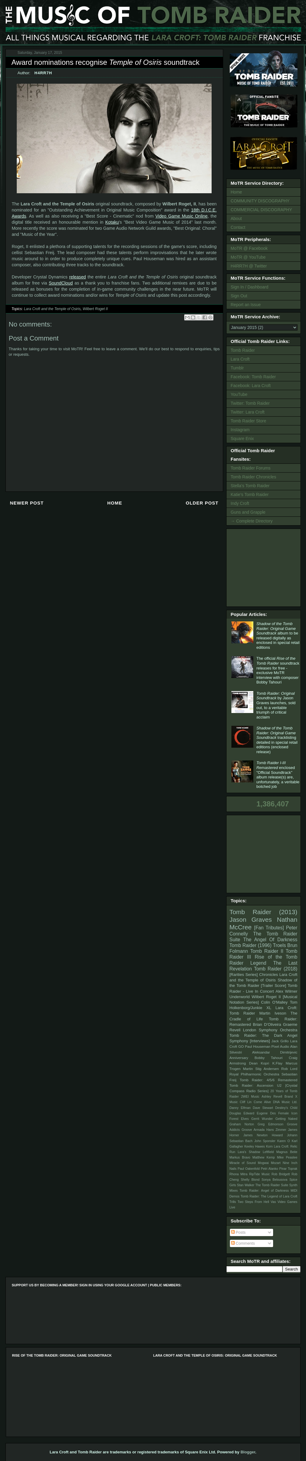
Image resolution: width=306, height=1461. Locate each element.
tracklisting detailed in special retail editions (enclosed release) (276, 740)
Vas (273, 1202)
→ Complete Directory (252, 521)
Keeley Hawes (254, 1146)
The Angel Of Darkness (270, 939)
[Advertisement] (265, 567)
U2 (279, 1085)
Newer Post (27, 502)
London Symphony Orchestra (270, 1030)
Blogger (248, 1452)
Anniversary (239, 1058)
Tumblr (237, 367)
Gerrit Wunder (262, 1118)
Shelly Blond (250, 1179)
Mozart (276, 1163)
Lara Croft (240, 359)
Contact (238, 227)
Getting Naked (286, 1118)
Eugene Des (266, 1113)
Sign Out (239, 295)
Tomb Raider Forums (251, 468)
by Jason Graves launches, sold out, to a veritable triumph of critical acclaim (276, 705)
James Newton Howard (263, 1135)
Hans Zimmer (276, 1129)
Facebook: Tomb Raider (253, 376)
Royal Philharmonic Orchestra (255, 1074)
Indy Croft (240, 503)
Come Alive (262, 1102)
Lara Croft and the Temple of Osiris (52, 309)
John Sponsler (264, 1141)
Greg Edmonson (270, 1124)
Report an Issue (246, 304)
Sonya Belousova (274, 1179)
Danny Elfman (240, 1108)
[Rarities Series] (244, 974)
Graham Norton (242, 1124)
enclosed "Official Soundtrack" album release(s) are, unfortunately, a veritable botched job (277, 774)
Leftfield (268, 1152)
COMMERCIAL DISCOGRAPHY (261, 209)
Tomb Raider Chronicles (253, 476)
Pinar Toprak (288, 1168)
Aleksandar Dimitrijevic (274, 1052)
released (77, 276)
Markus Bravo (240, 1157)
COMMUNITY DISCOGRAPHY (260, 200)
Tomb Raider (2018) (275, 968)
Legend (258, 963)
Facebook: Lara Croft (251, 385)
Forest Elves (239, 1118)
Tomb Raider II (266, 951)
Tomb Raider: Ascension (251, 1085)
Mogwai (263, 1163)
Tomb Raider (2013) (263, 911)
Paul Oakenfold (249, 1168)
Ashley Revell (272, 1096)
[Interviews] (260, 1041)
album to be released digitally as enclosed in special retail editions (278, 635)
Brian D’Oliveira (267, 1024)
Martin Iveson (272, 1013)
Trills (233, 1202)
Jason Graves (251, 919)
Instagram (240, 429)
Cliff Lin (246, 1102)
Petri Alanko (269, 1168)
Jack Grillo (280, 1041)
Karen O (283, 1141)
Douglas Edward (242, 1113)
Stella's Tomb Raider (250, 485)
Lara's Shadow (249, 1152)
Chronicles (268, 974)
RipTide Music (259, 1174)
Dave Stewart (263, 1108)
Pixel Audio (280, 1046)
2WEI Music (250, 1096)
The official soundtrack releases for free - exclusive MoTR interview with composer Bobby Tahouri (277, 670)
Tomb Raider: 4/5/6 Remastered (268, 1080)
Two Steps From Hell (253, 1202)
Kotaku (112, 222)
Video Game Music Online (181, 216)
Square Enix (242, 438)
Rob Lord (289, 1069)
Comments (243, 1243)
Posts (238, 1232)
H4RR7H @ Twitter (249, 266)
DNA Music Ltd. (285, 1102)
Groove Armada (253, 1129)
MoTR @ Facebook (249, 248)
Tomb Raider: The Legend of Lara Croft (269, 1196)
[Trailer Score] (273, 985)
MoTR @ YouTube (248, 257)
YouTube (239, 394)
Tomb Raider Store (248, 420)
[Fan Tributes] (269, 927)
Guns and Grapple (248, 512)
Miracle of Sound (243, 1163)
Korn (269, 1146)
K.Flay (277, 1063)
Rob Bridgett (281, 1174)
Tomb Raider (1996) (251, 945)
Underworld (240, 996)
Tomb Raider (243, 350)
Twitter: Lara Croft (248, 412)
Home (114, 502)
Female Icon (287, 1113)
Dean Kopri (259, 1063)
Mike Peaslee (287, 1157)
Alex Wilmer (286, 991)
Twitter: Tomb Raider (250, 403)
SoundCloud (61, 283)
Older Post (202, 502)
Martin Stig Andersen (261, 1069)
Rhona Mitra (239, 1174)
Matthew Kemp (263, 1157)
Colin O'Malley (274, 1002)
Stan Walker (245, 1185)
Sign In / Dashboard (250, 287)
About (236, 218)
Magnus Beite (286, 1152)
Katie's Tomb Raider (250, 494)
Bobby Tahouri (269, 1058)
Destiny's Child (286, 1108)
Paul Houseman (257, 1046)
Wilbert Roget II (95, 309)
